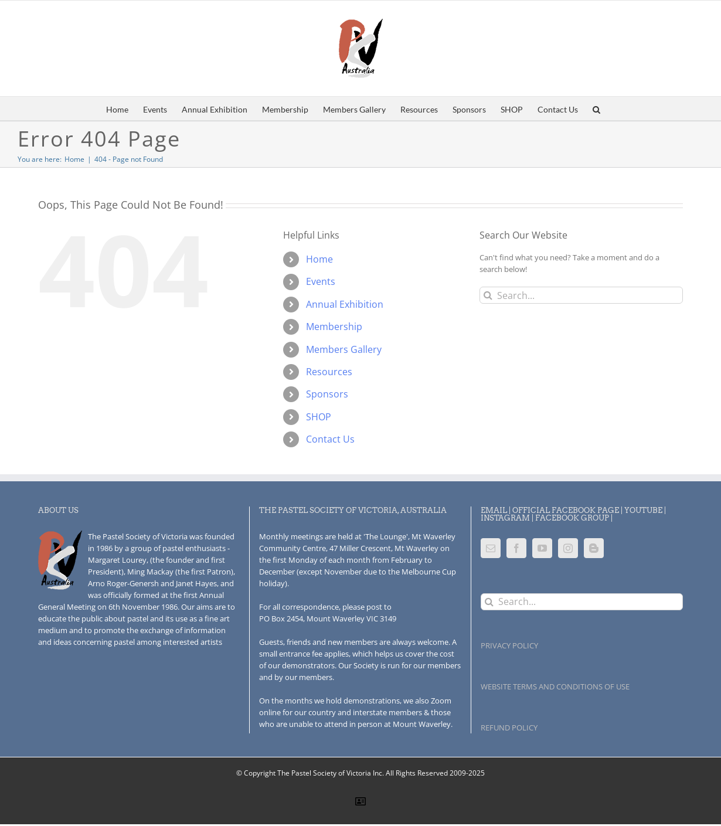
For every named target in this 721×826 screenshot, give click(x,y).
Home (319, 259)
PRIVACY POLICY (509, 645)
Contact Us (330, 439)
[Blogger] (594, 548)
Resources (329, 371)
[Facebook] (516, 548)
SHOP (318, 416)
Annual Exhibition (344, 304)
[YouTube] (542, 548)
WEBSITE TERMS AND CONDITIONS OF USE (555, 686)
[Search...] (581, 295)
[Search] (487, 295)
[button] (596, 108)
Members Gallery (344, 349)
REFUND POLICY (509, 727)
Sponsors (327, 393)
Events (320, 281)
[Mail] (491, 548)
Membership (334, 326)
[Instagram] (568, 548)
